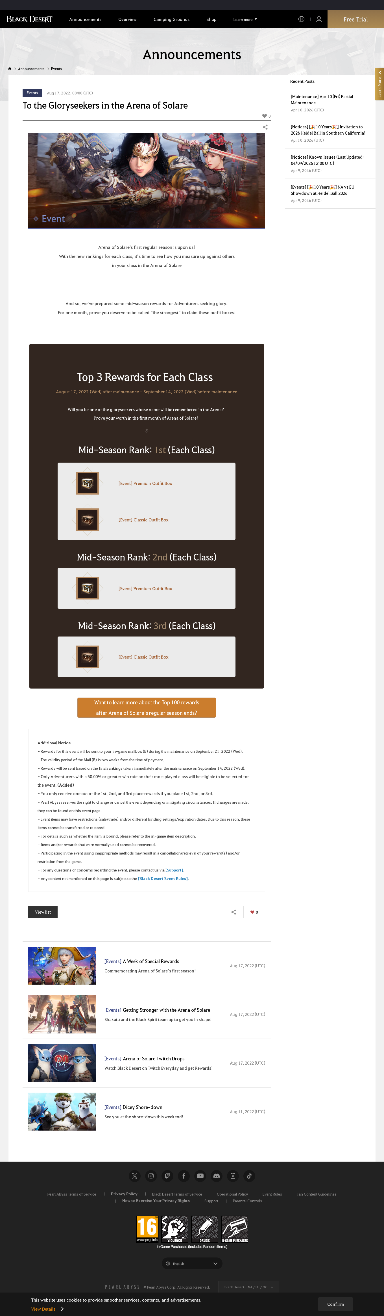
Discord (216, 1176)
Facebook (184, 1176)
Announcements (31, 68)
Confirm (335, 1304)
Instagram (151, 1176)
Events (56, 68)
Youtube (200, 1176)
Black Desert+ (233, 1176)
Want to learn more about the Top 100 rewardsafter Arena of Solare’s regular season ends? (146, 707)
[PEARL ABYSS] (122, 1286)
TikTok (249, 1176)
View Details (43, 1309)
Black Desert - (245, 1287)
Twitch (167, 1176)
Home (9, 68)
